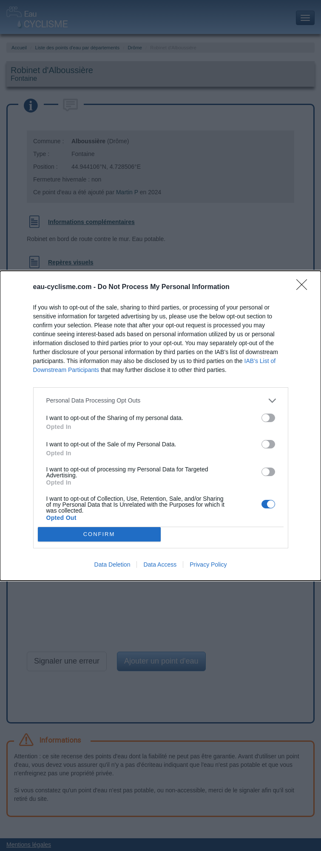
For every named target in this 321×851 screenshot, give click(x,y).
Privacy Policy (208, 564)
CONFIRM (99, 534)
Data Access (159, 564)
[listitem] (160, 400)
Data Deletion (112, 564)
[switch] (268, 418)
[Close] (304, 287)
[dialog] (160, 426)
